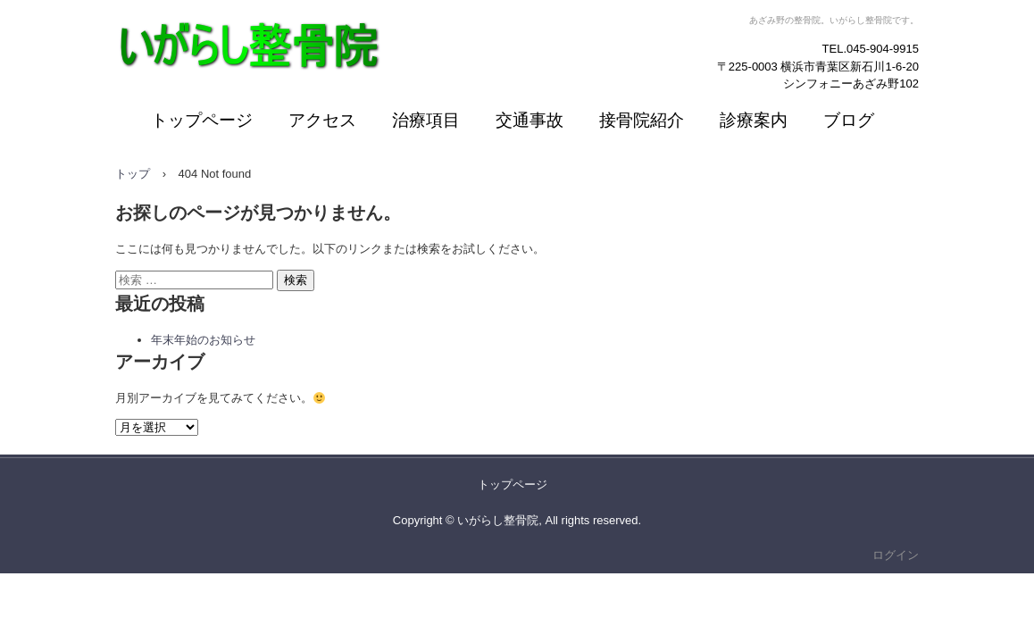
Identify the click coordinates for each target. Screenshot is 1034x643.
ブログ (848, 120)
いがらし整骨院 (198, 93)
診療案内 (754, 120)
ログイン (895, 555)
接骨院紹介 (641, 120)
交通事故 (529, 120)
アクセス (322, 120)
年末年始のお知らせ (203, 340)
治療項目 (426, 120)
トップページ (202, 120)
